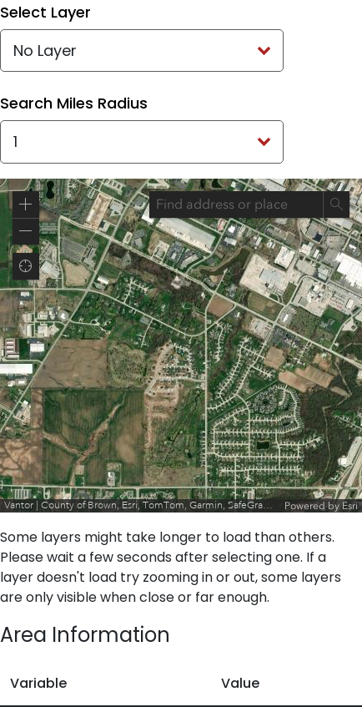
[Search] (336, 204)
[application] (181, 346)
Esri (350, 506)
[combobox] (236, 204)
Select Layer (45, 12)
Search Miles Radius (74, 103)
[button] (26, 204)
